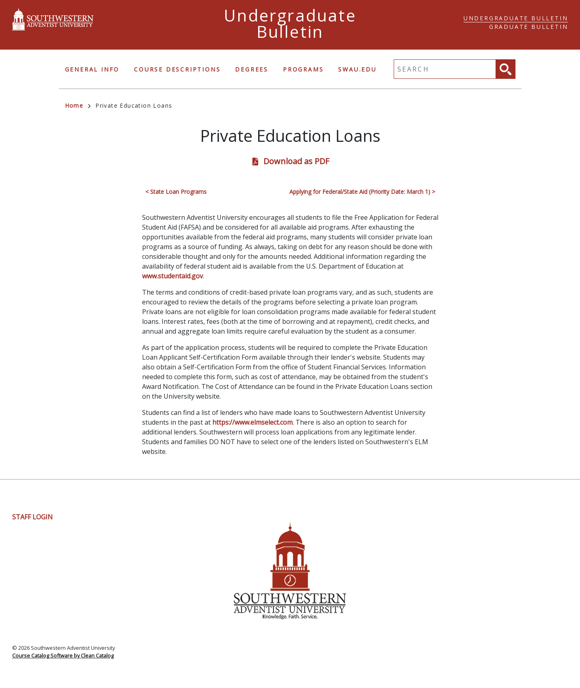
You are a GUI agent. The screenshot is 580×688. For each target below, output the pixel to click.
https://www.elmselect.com (252, 422)
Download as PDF (296, 161)
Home (78, 105)
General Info (92, 69)
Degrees (251, 69)
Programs (303, 69)
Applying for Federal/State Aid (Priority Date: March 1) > (362, 191)
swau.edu (357, 69)
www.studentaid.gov (172, 275)
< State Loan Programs (176, 191)
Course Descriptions (177, 69)
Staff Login (32, 516)
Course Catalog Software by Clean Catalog (63, 655)
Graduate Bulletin (528, 26)
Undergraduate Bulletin (516, 18)
